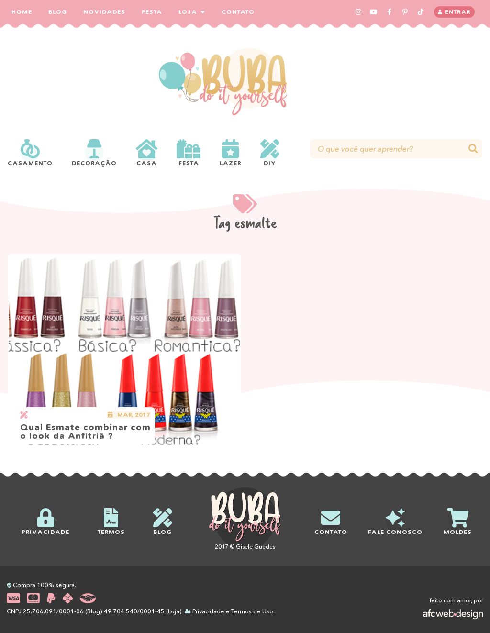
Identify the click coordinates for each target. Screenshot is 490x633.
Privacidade (208, 611)
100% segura (56, 585)
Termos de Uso (252, 611)
